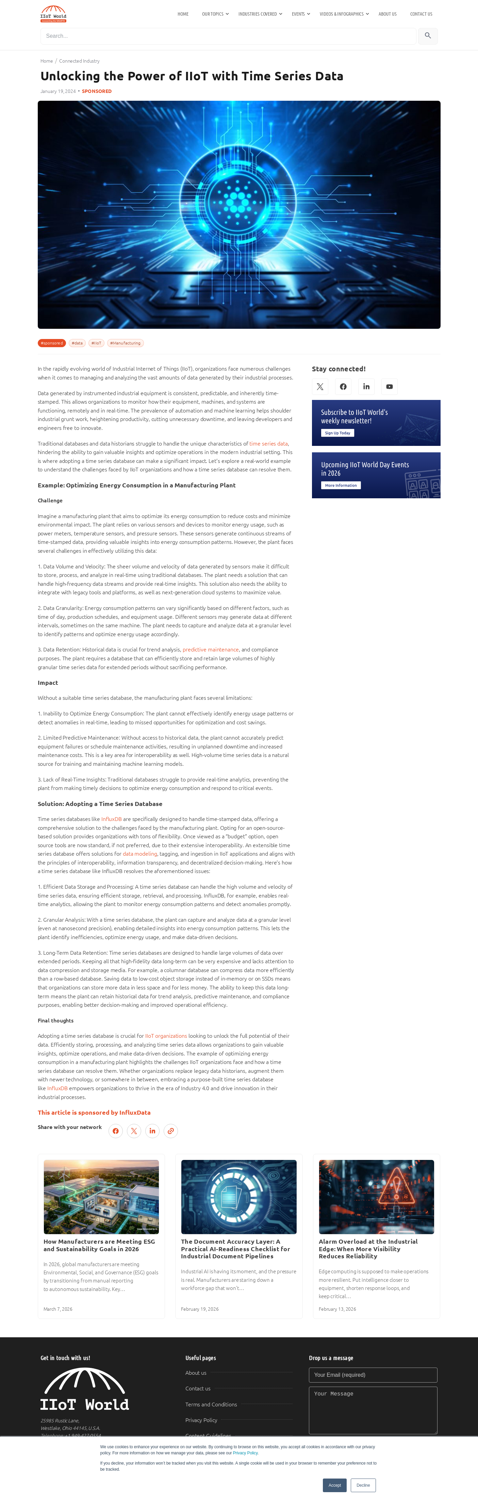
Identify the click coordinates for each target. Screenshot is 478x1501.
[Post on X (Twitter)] (134, 1131)
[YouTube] (389, 386)
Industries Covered (257, 14)
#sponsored (52, 343)
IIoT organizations (166, 1036)
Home (183, 14)
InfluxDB (111, 819)
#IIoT (96, 343)
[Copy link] (171, 1131)
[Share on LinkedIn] (152, 1131)
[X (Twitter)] (320, 386)
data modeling (140, 854)
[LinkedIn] (366, 386)
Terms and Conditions (211, 1404)
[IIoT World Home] (104, 1389)
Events (298, 14)
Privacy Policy (245, 1453)
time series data (268, 443)
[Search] (228, 36)
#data (77, 343)
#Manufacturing (125, 343)
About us (387, 14)
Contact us (421, 14)
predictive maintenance (211, 649)
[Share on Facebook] (116, 1131)
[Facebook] (343, 386)
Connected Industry (79, 61)
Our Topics (213, 14)
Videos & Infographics (342, 14)
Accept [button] (335, 1485)
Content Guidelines (208, 1436)
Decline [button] (363, 1485)
